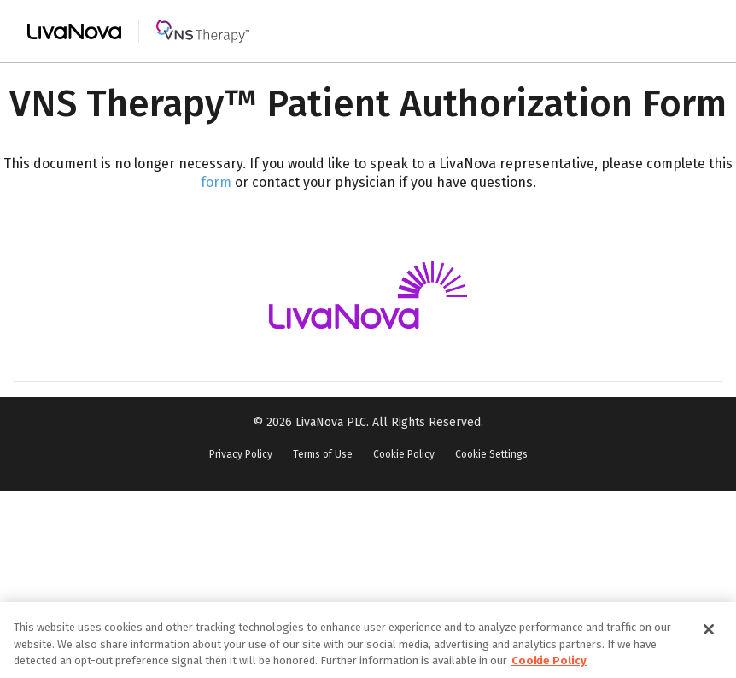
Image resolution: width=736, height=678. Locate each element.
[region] (368, 640)
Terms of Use (323, 454)
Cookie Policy (404, 454)
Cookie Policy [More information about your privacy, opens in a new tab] (549, 660)
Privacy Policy (240, 454)
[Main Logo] (138, 31)
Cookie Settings (491, 454)
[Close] (708, 629)
